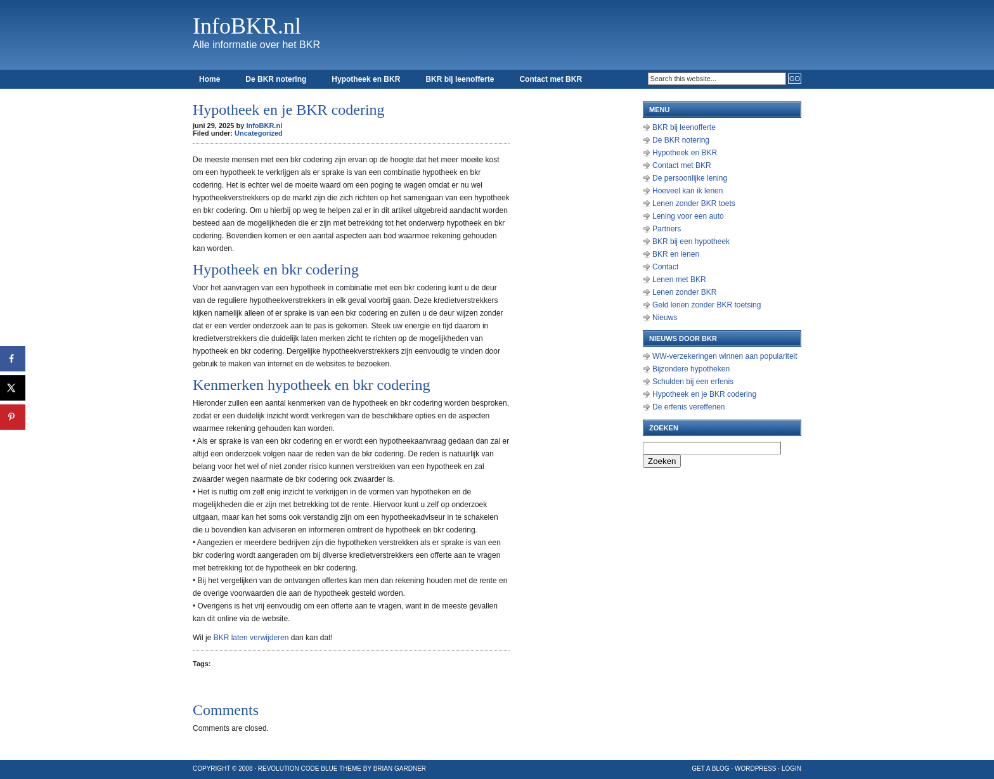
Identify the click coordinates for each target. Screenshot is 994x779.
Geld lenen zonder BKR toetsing (706, 304)
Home (209, 79)
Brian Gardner (399, 768)
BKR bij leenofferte (459, 79)
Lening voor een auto (688, 216)
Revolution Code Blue (298, 768)
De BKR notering (275, 79)
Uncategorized (259, 133)
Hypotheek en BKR (366, 79)
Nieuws (664, 317)
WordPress (756, 768)
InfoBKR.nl (247, 26)
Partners (666, 228)
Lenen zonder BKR (684, 292)
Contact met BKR (550, 79)
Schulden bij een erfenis (692, 381)
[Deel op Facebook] (12, 358)
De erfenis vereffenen (688, 406)
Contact (665, 266)
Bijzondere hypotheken (691, 368)
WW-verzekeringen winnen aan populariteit (724, 356)
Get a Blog (710, 768)
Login (791, 768)
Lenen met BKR (679, 279)
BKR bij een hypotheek (691, 241)
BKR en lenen (675, 254)
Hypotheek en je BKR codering (704, 394)
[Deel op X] (12, 388)
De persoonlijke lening (689, 178)
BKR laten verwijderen (251, 637)
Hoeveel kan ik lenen (687, 190)
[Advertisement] (579, 285)
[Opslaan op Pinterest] (12, 417)
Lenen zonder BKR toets (693, 203)
